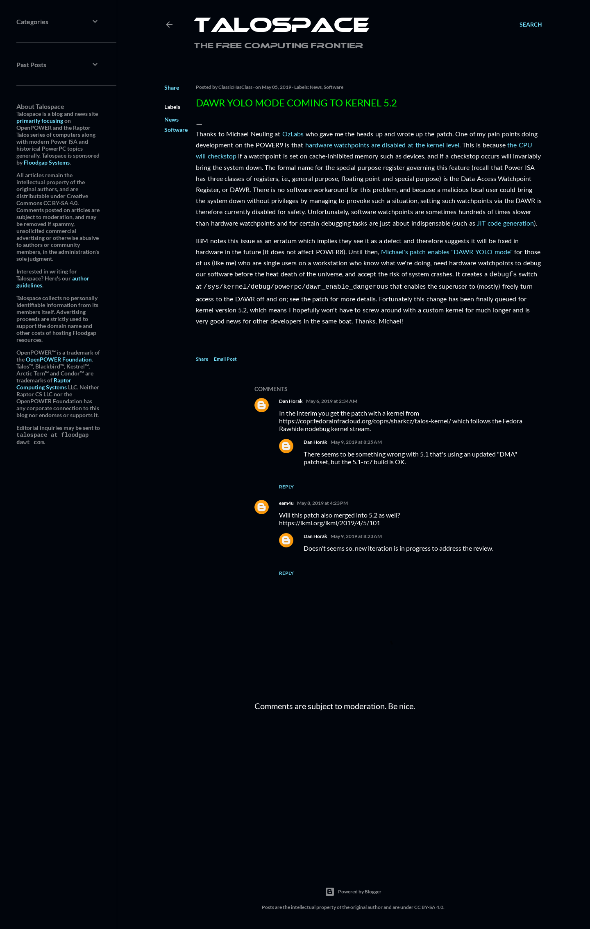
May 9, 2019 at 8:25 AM (356, 440)
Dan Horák (291, 399)
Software (176, 129)
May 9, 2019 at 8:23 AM (356, 534)
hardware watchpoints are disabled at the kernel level (382, 145)
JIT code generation (505, 223)
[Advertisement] (398, 787)
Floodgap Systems (47, 162)
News (171, 119)
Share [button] (171, 87)
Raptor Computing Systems (43, 384)
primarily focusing (39, 120)
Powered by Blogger (353, 890)
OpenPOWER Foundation (59, 359)
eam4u (286, 501)
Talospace (281, 26)
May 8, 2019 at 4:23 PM (322, 501)
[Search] (531, 24)
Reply (286, 485)
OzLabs (293, 134)
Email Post (225, 357)
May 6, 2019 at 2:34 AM (331, 399)
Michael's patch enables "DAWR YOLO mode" (447, 251)
